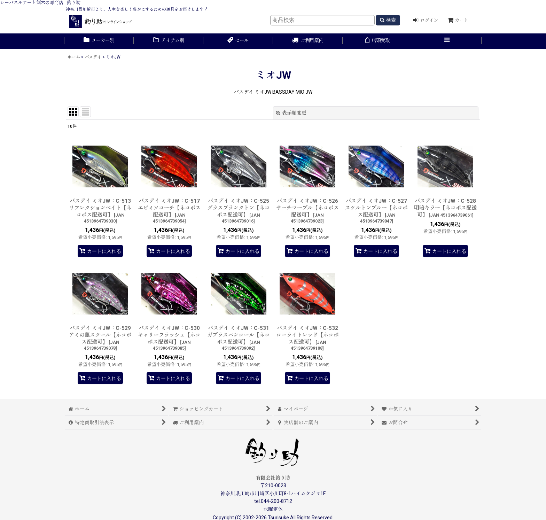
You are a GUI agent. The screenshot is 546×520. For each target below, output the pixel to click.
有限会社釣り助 (273, 478)
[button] (447, 41)
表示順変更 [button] (291, 113)
